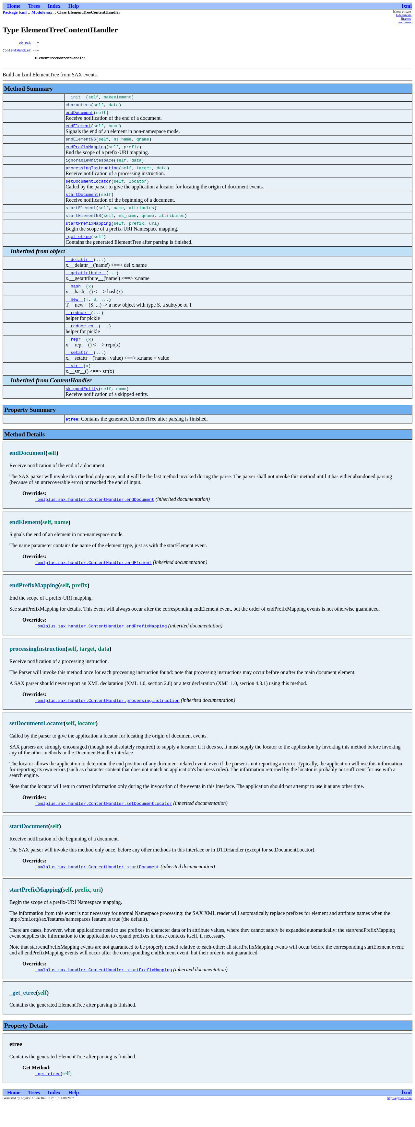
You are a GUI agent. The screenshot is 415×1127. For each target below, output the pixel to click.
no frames (404, 22)
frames (406, 18)
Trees (34, 6)
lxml (407, 6)
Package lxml (15, 12)
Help (73, 6)
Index (54, 6)
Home (13, 6)
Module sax (41, 12)
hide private (403, 15)
